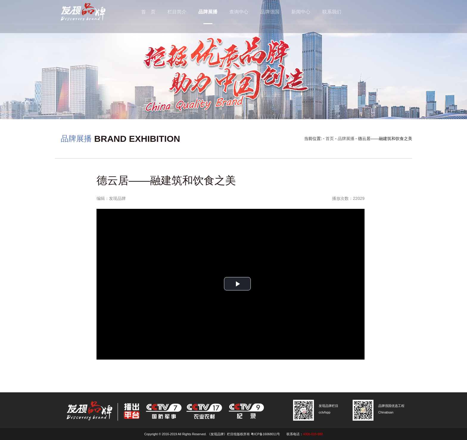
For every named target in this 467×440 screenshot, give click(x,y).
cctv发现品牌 (92, 12)
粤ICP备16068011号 (265, 434)
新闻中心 (300, 11)
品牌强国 (269, 11)
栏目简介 (176, 11)
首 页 (148, 11)
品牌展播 (207, 11)
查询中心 (238, 11)
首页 (330, 138)
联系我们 (331, 11)
